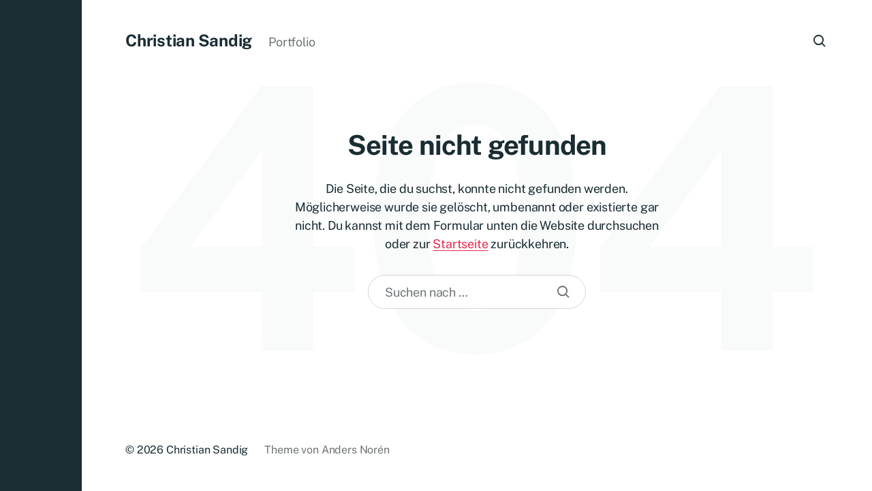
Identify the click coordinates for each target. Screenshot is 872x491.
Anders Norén (356, 449)
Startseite (460, 244)
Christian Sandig (188, 40)
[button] (41, 245)
